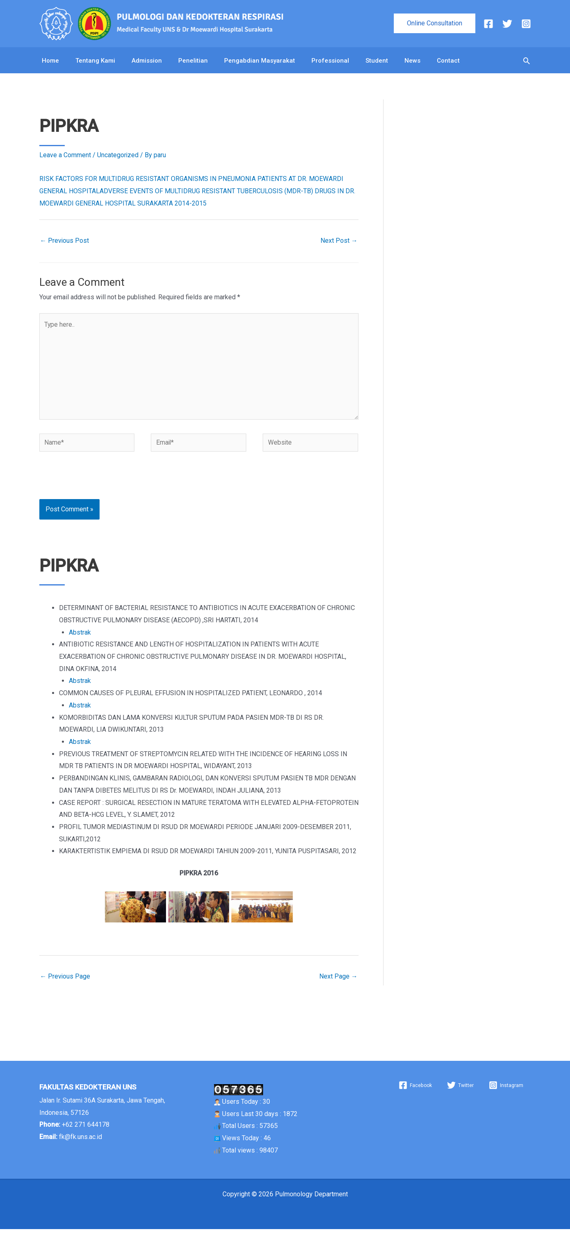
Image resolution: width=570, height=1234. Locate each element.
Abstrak (80, 637)
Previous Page (65, 981)
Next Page (338, 981)
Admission (147, 62)
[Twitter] (507, 24)
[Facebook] (488, 24)
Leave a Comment (65, 157)
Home (50, 62)
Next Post (339, 243)
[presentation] (95, 486)
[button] (434, 23)
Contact (448, 62)
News (412, 62)
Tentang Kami (95, 62)
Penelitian (193, 62)
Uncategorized (118, 157)
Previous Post (65, 243)
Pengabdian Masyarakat (259, 62)
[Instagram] (526, 24)
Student (377, 62)
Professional (330, 62)
